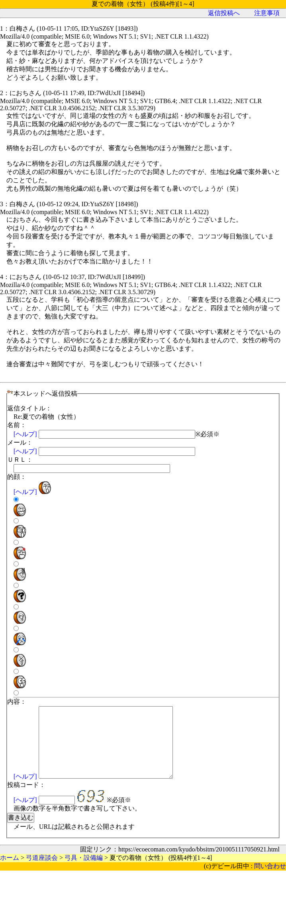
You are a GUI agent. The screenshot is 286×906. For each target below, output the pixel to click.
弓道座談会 (40, 37)
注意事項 (270, 53)
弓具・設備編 (77, 37)
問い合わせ (272, 822)
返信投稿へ (239, 53)
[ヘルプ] (263, 591)
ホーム (11, 37)
